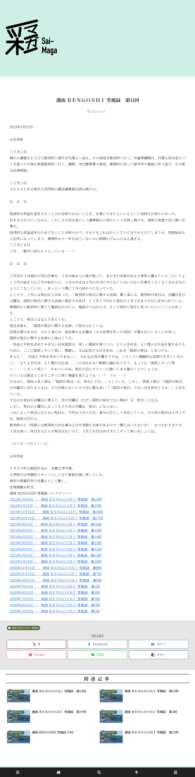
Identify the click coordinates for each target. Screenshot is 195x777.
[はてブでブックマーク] (158, 644)
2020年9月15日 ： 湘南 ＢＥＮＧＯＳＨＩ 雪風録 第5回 (55, 586)
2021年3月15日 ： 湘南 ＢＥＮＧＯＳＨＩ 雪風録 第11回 (55, 555)
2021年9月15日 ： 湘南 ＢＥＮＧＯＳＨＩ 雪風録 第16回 (55, 524)
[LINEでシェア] (97, 654)
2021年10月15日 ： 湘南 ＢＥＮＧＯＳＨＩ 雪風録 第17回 (56, 518)
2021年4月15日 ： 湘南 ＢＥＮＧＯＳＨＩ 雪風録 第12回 (55, 549)
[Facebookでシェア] (97, 644)
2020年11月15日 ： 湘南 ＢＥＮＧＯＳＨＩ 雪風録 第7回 (55, 573)
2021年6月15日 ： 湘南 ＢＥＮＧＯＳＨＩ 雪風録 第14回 (55, 536)
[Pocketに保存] (36, 654)
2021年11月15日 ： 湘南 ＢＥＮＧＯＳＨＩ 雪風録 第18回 (56, 511)
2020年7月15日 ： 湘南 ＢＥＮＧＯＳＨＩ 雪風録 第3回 (55, 598)
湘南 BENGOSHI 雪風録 (23, 628)
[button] (158, 654)
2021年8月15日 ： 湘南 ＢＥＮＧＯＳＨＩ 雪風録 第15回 (55, 530)
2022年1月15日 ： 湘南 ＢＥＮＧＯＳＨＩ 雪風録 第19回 (55, 505)
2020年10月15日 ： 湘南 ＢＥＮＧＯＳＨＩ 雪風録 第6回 (56, 580)
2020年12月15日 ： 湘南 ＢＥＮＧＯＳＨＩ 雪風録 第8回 (56, 567)
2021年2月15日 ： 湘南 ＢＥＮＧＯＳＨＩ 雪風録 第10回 (55, 561)
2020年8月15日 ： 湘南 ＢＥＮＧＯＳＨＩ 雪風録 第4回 (55, 592)
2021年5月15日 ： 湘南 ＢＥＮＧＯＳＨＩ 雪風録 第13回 (55, 542)
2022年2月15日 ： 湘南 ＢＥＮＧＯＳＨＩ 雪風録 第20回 (56, 499)
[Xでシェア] (36, 644)
